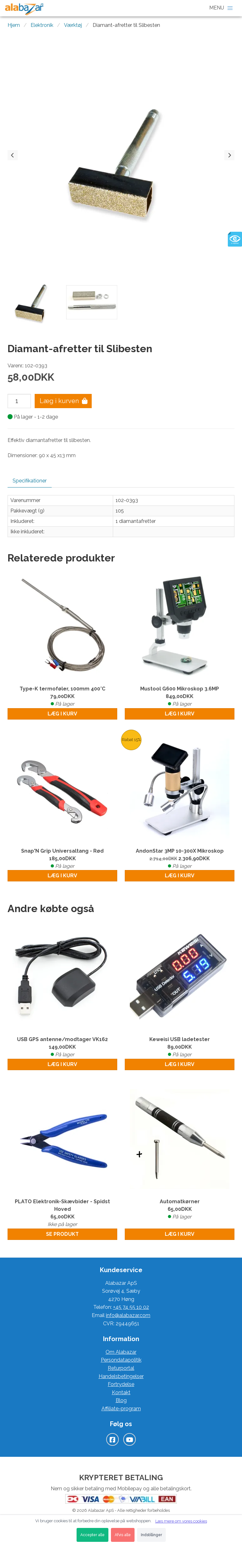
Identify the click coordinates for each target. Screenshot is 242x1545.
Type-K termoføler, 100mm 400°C (62, 697)
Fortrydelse (121, 1384)
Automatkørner (179, 1210)
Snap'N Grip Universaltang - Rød (62, 859)
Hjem (14, 25)
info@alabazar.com (128, 1315)
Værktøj (73, 25)
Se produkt (62, 1234)
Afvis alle (123, 1535)
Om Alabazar (121, 1352)
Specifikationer (30, 481)
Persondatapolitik (121, 1360)
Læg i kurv (62, 714)
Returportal (121, 1368)
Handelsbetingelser (121, 1376)
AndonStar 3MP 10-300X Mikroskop (179, 859)
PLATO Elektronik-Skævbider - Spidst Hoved (62, 1213)
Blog (121, 1400)
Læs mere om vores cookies (181, 1521)
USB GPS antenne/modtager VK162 (62, 1047)
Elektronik (42, 25)
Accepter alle (92, 1535)
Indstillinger (151, 1535)
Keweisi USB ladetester (179, 1047)
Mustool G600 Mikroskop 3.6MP (179, 697)
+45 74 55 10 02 (131, 1307)
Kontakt (121, 1392)
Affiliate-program (121, 1409)
